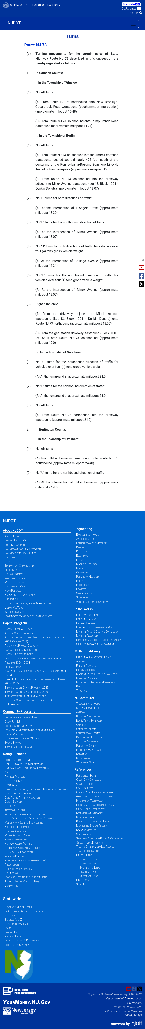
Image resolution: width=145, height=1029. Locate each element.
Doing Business (14, 754)
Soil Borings (83, 834)
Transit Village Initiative (18, 746)
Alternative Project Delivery (21, 645)
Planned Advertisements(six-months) (25, 860)
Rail (78, 686)
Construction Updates (88, 733)
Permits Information (16, 839)
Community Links (88, 859)
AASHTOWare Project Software (24, 764)
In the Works (84, 609)
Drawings (81, 551)
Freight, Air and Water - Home (93, 657)
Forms (79, 559)
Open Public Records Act (90, 809)
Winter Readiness (14, 611)
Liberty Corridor (85, 623)
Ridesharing (83, 758)
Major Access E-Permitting (20, 835)
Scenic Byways (13, 742)
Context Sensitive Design (19, 725)
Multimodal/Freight (89, 651)
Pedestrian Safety (86, 745)
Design (80, 547)
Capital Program (15, 623)
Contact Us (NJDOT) (17, 540)
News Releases (13, 590)
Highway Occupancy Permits (24, 847)
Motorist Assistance (87, 741)
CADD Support (84, 788)
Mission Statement (15, 582)
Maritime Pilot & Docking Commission (97, 631)
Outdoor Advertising (16, 831)
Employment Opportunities (19, 565)
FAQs (8, 928)
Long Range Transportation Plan (95, 627)
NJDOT (14, 23)
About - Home (12, 536)
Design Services (13, 801)
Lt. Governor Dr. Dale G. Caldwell (25, 911)
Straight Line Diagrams (89, 842)
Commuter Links (88, 863)
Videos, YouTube (14, 607)
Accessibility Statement (18, 944)
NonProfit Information (17, 826)
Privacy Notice (13, 936)
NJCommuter (84, 698)
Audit (8, 772)
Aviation (80, 661)
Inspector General (15, 578)
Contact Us (11, 932)
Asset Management (15, 544)
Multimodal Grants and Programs (95, 682)
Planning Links (88, 871)
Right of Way (12, 873)
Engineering (83, 529)
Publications (11, 599)
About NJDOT (13, 530)
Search (136, 12)
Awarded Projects (15, 776)
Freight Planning (86, 619)
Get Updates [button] (131, 8)
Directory (10, 561)
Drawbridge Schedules (89, 737)
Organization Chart (16, 586)
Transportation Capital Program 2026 (27, 691)
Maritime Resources (87, 635)
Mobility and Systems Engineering (24, 822)
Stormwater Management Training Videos (28, 616)
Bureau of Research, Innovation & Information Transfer (36, 789)
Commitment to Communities (20, 553)
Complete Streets (86, 729)
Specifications (84, 593)
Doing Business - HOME (18, 759)
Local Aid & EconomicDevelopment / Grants (29, 818)
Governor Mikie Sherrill (19, 907)
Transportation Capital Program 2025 (27, 687)
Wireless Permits (14, 856)
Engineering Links (89, 867)
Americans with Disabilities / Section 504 (28, 768)
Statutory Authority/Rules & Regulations (28, 603)
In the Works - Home (87, 614)
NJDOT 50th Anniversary (20, 594)
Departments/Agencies (17, 923)
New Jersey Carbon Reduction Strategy (98, 639)
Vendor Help (12, 885)
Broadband (11, 785)
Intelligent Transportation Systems (25, 814)
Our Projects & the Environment (95, 644)
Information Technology (90, 800)
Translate (131, 4)
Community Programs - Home (21, 717)
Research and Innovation (18, 868)
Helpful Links (84, 855)
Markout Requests (86, 564)
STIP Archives (13, 704)
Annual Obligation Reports (20, 633)
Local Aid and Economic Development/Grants (30, 730)
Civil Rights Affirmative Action (22, 797)
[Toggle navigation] (133, 24)
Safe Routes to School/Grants (22, 738)
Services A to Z (13, 919)
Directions (10, 557)
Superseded (82, 597)
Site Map (81, 884)
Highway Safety (14, 574)
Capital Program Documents (21, 649)
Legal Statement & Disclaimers (22, 940)
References (83, 769)
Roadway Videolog (86, 830)
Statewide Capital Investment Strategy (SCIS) (30, 700)
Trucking (81, 690)
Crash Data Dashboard (88, 779)
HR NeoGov (82, 880)
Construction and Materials (91, 543)
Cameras (81, 724)
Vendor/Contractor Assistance (93, 601)
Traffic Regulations (87, 850)
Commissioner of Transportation (23, 549)
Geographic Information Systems (94, 796)
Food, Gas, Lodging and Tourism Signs (26, 877)
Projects (81, 589)
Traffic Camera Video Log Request (24, 881)
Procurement (12, 864)
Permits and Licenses (87, 576)
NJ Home (10, 915)
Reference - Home (86, 775)
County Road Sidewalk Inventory (94, 792)
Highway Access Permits (18, 843)
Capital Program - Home (18, 629)
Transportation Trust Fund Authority (26, 696)
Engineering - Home (87, 534)
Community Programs (19, 711)
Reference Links (88, 876)
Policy (79, 580)
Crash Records (84, 783)
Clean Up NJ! (12, 721)
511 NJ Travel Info (87, 707)
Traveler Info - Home (88, 703)
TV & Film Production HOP (23, 852)
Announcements (85, 538)
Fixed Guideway (13, 666)
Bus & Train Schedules (89, 720)
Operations (82, 572)
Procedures (82, 584)
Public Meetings (14, 734)
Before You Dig (13, 780)
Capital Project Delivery (19, 654)
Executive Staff (13, 569)
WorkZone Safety (86, 762)
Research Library (86, 817)
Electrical (82, 555)
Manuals (81, 568)
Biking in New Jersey (88, 716)
